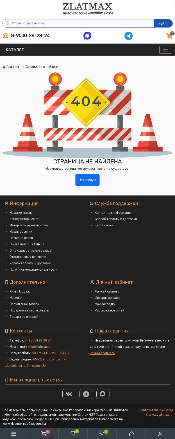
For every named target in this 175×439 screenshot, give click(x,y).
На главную (87, 180)
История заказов (108, 298)
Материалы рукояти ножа (29, 225)
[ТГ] (86, 394)
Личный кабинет (107, 291)
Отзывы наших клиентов (28, 257)
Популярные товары (25, 304)
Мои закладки (105, 304)
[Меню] (165, 50)
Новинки (16, 298)
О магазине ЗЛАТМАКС (27, 244)
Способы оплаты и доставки (116, 219)
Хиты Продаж (20, 291)
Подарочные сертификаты (29, 310)
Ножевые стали (21, 238)
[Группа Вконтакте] (69, 394)
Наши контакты (21, 213)
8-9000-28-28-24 (26, 36)
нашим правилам (102, 353)
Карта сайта (104, 225)
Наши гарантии (21, 232)
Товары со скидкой (24, 317)
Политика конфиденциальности (34, 270)
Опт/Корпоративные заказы (31, 251)
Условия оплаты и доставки (30, 263)
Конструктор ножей (24, 219)
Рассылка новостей (110, 310)
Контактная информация (113, 213)
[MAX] (102, 394)
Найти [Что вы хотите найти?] (163, 24)
